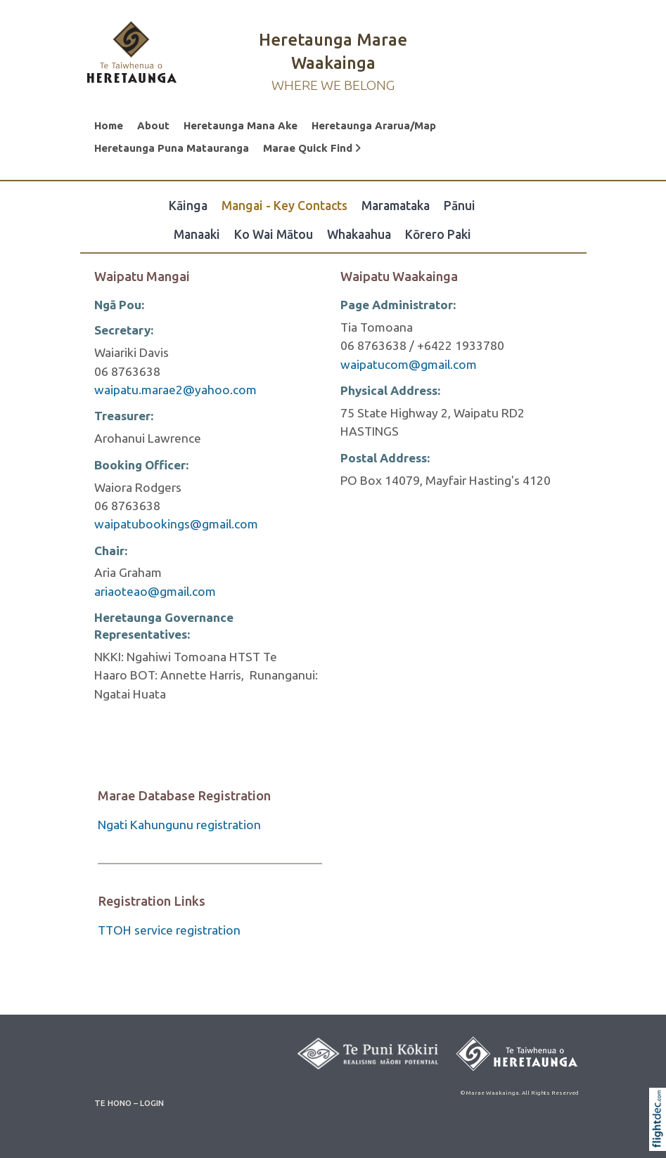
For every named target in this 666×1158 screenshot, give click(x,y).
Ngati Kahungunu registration (179, 824)
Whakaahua (359, 234)
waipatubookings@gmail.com (176, 524)
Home (108, 125)
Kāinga (188, 205)
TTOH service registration (169, 930)
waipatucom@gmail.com (408, 364)
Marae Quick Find (312, 148)
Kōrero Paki (438, 234)
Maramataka (395, 205)
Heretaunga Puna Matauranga (171, 148)
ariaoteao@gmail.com (155, 591)
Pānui (459, 205)
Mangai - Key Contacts (284, 205)
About (153, 125)
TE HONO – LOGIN (129, 1102)
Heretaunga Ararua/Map (374, 125)
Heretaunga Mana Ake (240, 125)
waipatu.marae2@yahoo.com (175, 389)
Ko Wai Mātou (273, 234)
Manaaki (197, 234)
